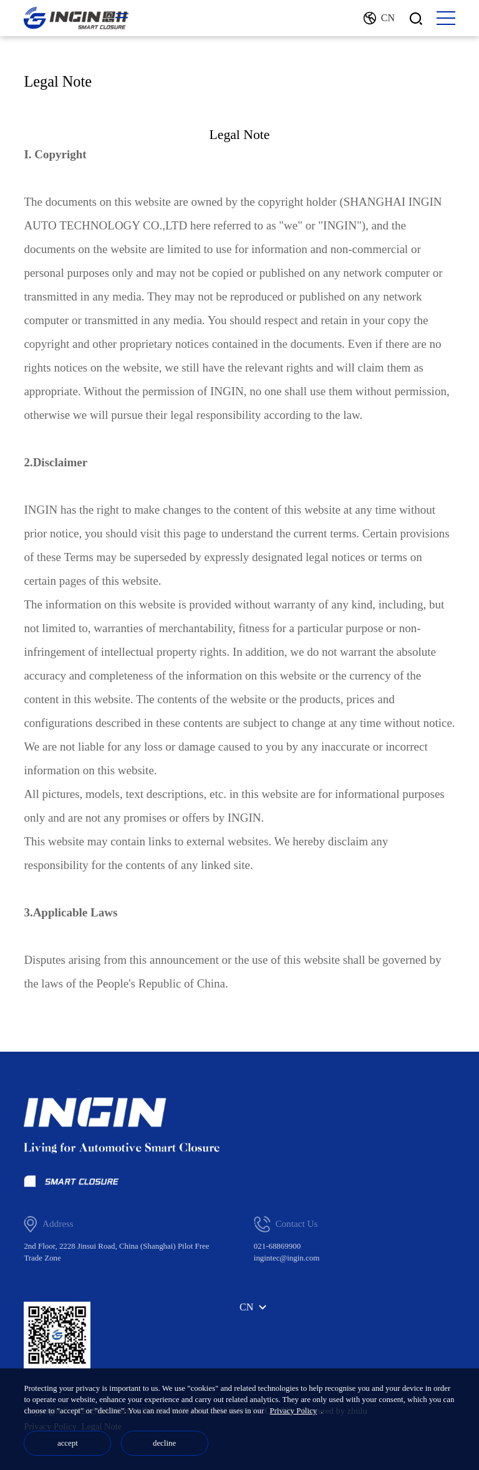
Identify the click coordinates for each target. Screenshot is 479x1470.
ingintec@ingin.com (286, 1257)
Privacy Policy (293, 1410)
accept (67, 1443)
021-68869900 (277, 1246)
